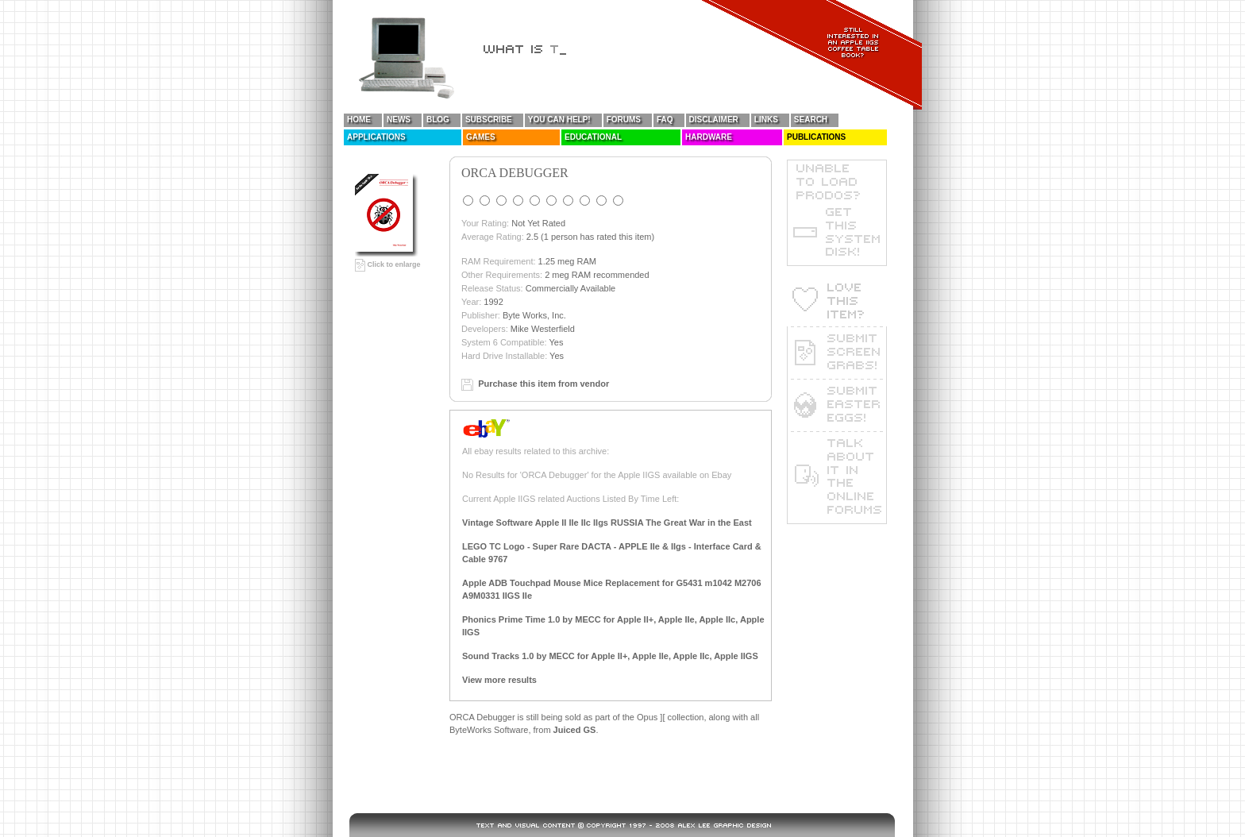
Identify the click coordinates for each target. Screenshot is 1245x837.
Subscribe (488, 119)
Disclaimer (713, 119)
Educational (593, 137)
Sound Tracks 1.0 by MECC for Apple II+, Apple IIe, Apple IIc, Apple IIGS (610, 656)
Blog (437, 119)
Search (810, 119)
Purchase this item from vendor (543, 383)
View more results (499, 680)
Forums (624, 119)
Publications (816, 137)
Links (766, 119)
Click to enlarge (388, 264)
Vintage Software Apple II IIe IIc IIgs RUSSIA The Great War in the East (607, 522)
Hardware (708, 137)
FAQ (665, 119)
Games (480, 137)
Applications (376, 137)
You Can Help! (559, 119)
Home (359, 119)
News (399, 119)
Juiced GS (574, 730)
